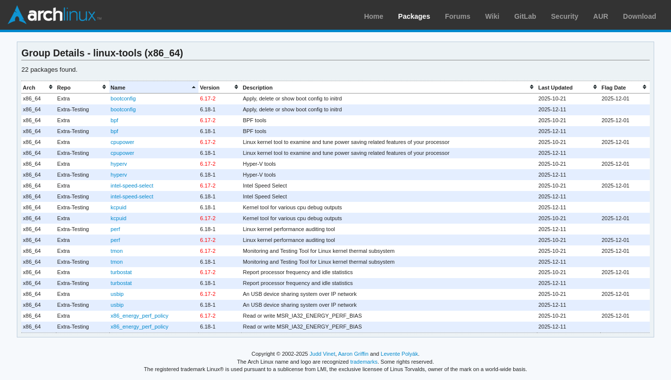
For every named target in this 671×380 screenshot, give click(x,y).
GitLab (525, 16)
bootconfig (123, 98)
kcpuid (119, 207)
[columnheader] (38, 87)
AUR (600, 16)
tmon (117, 251)
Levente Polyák (399, 354)
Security (564, 16)
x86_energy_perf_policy (140, 316)
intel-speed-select (132, 186)
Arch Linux (54, 15)
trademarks (364, 362)
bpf (114, 120)
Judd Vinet (323, 354)
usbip (117, 294)
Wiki (492, 16)
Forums (457, 16)
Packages (414, 16)
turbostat (121, 272)
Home (373, 16)
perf (115, 229)
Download (639, 16)
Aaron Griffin (353, 354)
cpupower (123, 142)
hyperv (119, 164)
